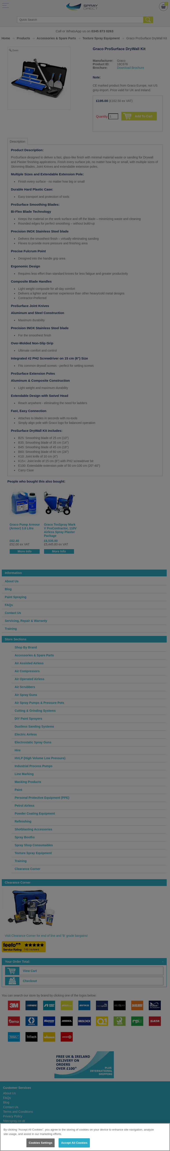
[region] (85, 1137)
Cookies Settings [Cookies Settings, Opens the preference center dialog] (40, 1142)
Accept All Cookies (74, 1142)
